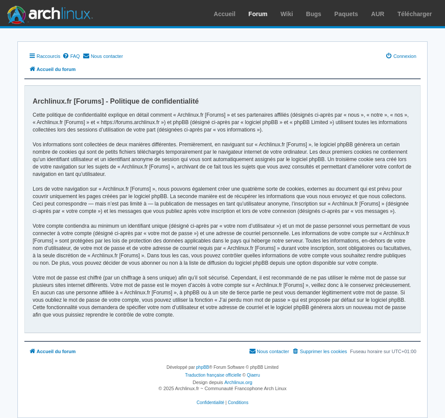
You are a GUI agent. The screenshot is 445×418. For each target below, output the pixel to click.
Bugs (313, 14)
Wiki (286, 14)
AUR (377, 14)
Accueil (225, 14)
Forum (258, 14)
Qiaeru (253, 375)
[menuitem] (71, 56)
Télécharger (415, 14)
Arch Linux (48, 13)
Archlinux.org (238, 382)
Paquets (346, 14)
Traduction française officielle (213, 375)
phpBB (202, 367)
